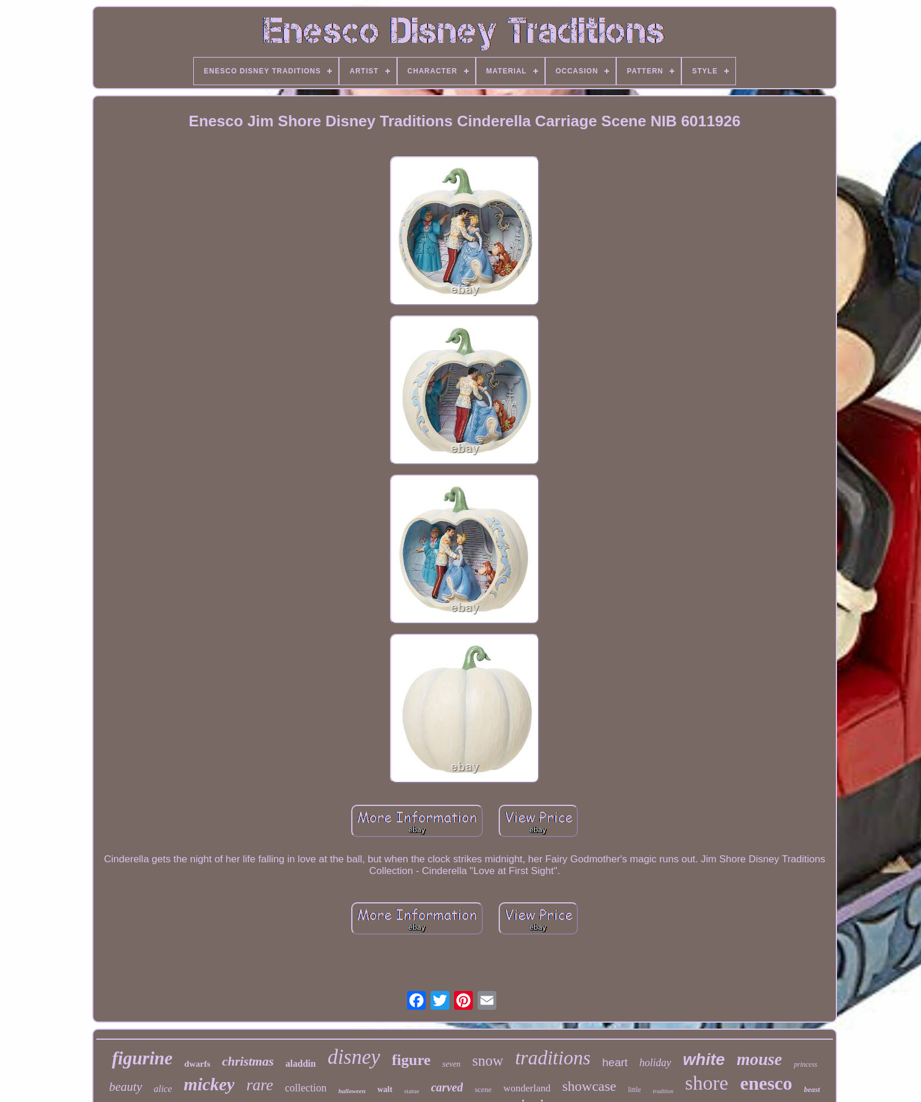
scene (483, 1089)
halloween (351, 1090)
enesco (766, 1083)
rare (259, 1085)
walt (384, 1089)
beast (812, 1089)
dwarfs (197, 1064)
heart (614, 1062)
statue (411, 1090)
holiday (655, 1063)
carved (447, 1087)
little (634, 1090)
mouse (759, 1059)
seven (451, 1064)
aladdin (300, 1064)
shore (706, 1083)
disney (354, 1057)
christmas (248, 1061)
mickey (209, 1084)
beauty (125, 1087)
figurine (142, 1058)
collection (306, 1088)
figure (411, 1060)
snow (487, 1061)
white (704, 1059)
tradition (663, 1091)
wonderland (526, 1088)
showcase (589, 1086)
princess (805, 1064)
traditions (552, 1058)
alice (163, 1089)
